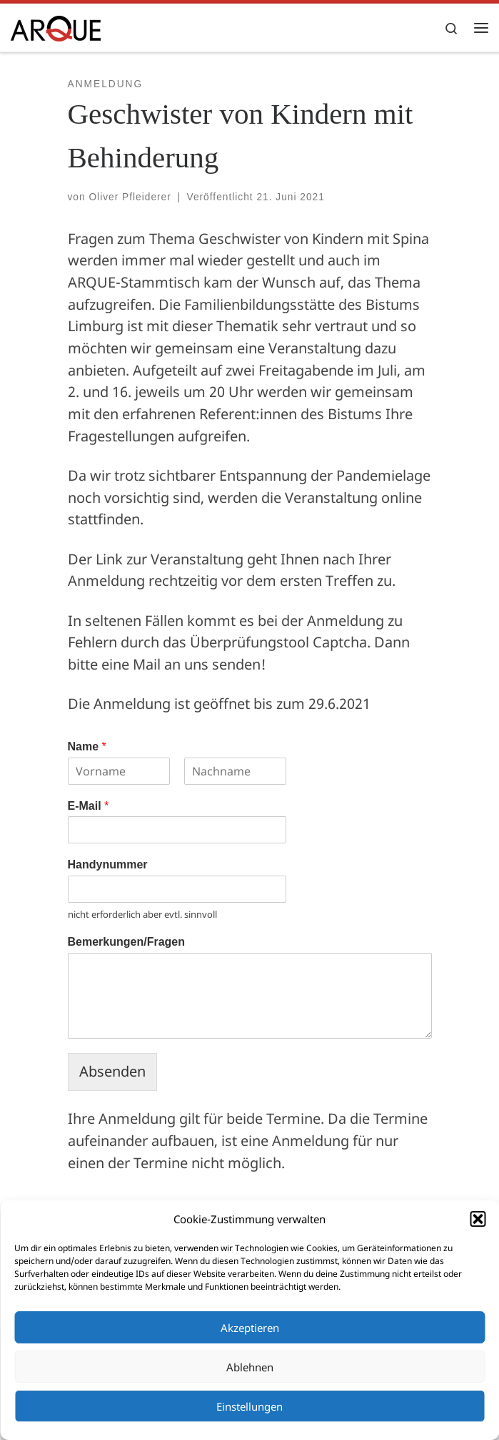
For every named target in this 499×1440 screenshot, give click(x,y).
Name (87, 746)
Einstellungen (249, 1406)
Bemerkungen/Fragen (126, 942)
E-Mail (88, 806)
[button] (477, 1219)
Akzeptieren (250, 1328)
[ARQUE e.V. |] (56, 26)
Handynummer (108, 864)
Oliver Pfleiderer (130, 197)
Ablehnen (249, 1367)
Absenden (112, 1071)
